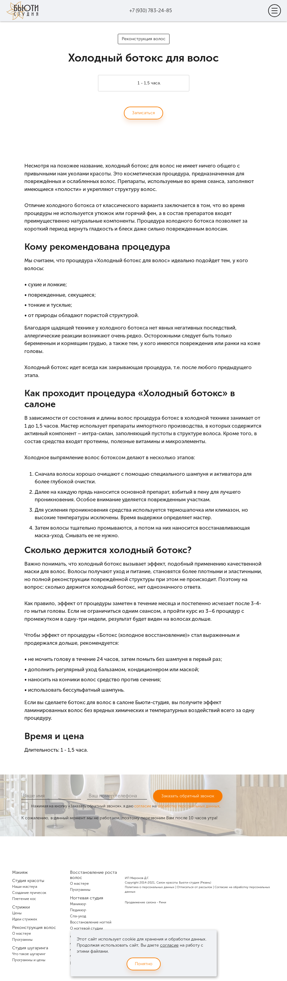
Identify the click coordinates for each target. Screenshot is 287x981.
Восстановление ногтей (90, 922)
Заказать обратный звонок (187, 796)
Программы (22, 939)
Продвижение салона (140, 902)
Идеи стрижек (24, 919)
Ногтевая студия (86, 898)
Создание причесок (29, 893)
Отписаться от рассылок (194, 887)
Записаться (143, 112)
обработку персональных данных (188, 806)
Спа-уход (78, 916)
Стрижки (21, 907)
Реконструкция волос (144, 38)
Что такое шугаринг (29, 954)
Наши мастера (24, 886)
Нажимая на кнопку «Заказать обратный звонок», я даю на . (125, 806)
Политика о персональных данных (149, 887)
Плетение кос (24, 899)
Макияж (20, 872)
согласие (142, 806)
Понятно (143, 963)
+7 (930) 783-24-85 (150, 10)
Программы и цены (28, 960)
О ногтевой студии (86, 928)
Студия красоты (28, 880)
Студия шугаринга (30, 948)
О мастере (21, 933)
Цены (17, 913)
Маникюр (78, 904)
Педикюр (78, 910)
